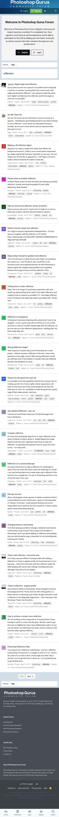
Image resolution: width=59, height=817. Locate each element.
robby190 (10, 243)
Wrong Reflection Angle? (17, 347)
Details (38, 798)
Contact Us (7, 754)
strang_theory (12, 163)
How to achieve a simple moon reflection (24, 616)
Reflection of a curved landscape (21, 464)
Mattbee (10, 664)
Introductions (8, 722)
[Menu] (3, 11)
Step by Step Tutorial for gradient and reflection (27, 256)
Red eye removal (14, 494)
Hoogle (10, 634)
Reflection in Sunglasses (17, 317)
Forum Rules (7, 751)
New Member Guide (10, 748)
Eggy (9, 132)
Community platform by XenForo (29, 793)
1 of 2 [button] (21, 676)
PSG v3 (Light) (26, 784)
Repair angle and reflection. (22, 84)
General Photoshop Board (46, 277)
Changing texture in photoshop (20, 525)
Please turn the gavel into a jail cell (21, 378)
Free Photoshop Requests (40, 105)
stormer (10, 102)
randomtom (11, 304)
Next (30, 676)
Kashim (10, 512)
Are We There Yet (14, 115)
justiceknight (12, 215)
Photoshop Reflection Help (18, 647)
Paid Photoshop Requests (12, 729)
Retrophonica (12, 334)
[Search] (55, 11)
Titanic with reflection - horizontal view (23, 555)
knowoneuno (12, 273)
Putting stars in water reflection (20, 286)
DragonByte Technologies (26, 798)
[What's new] (50, 11)
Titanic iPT (11, 573)
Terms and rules (23, 788)
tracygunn (11, 190)
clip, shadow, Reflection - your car (21, 411)
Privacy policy (36, 788)
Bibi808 (10, 395)
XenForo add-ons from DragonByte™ (34, 795)
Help (45, 788)
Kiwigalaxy (11, 481)
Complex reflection (15, 433)
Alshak (9, 542)
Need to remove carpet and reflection (22, 228)
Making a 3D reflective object (19, 145)
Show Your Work (46, 136)
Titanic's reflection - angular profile (21, 586)
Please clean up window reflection (21, 178)
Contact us (11, 788)
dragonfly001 (12, 451)
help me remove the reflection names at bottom (27, 206)
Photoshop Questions (11, 732)
